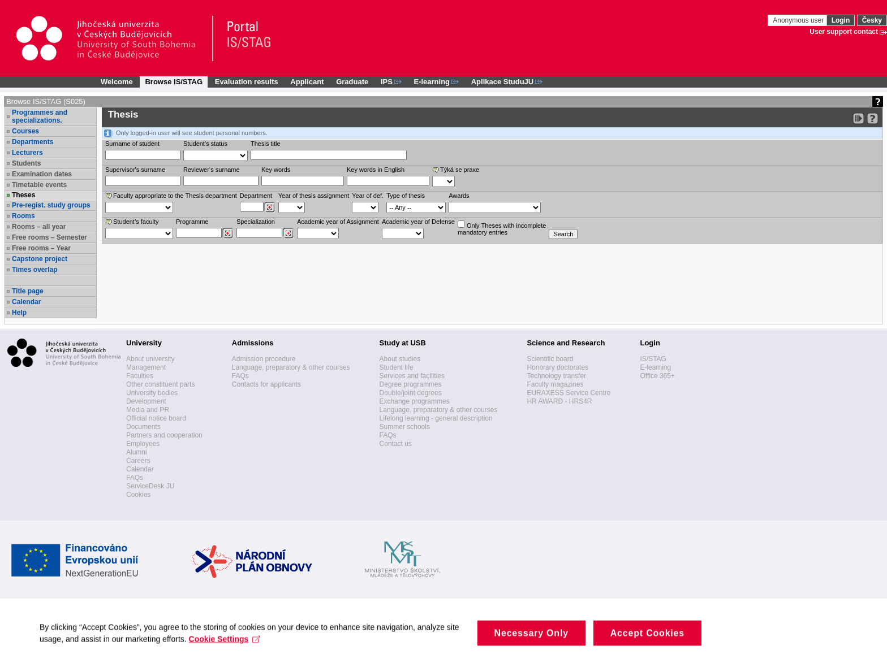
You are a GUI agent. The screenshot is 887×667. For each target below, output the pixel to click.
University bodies (152, 393)
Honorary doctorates (557, 367)
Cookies (138, 495)
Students (26, 163)
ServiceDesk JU (150, 486)
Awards (459, 195)
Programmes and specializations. (39, 116)
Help (19, 313)
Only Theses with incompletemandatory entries (502, 228)
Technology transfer (556, 376)
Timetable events (39, 185)
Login (841, 20)
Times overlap (34, 270)
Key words (275, 169)
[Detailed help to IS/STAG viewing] (873, 118)
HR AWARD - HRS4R (559, 401)
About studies (400, 359)
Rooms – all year (39, 227)
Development (146, 401)
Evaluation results (246, 81)
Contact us (396, 444)
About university (150, 359)
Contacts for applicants (266, 384)
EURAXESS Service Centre (568, 393)
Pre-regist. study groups (51, 205)
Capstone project (39, 259)
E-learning (655, 367)
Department (256, 195)
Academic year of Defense (418, 221)
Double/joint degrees (411, 393)
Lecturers (27, 153)
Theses (23, 195)
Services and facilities (412, 376)
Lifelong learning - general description (436, 418)
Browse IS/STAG (174, 81)
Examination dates (42, 174)
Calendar (26, 302)
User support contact (844, 32)
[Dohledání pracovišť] (269, 207)
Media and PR (147, 410)
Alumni (136, 452)
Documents (143, 427)
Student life (397, 367)
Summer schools (405, 427)
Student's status (205, 143)
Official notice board (156, 418)
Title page (28, 291)
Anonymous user (799, 20)
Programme (192, 221)
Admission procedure (264, 359)
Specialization (255, 221)
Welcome (117, 81)
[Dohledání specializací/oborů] (288, 233)
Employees (143, 444)
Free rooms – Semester (49, 237)
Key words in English (375, 169)
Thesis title (266, 143)
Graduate (352, 81)
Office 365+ (657, 376)
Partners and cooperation (164, 435)
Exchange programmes (415, 401)
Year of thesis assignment (314, 195)
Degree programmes (411, 384)
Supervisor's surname (135, 169)
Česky (872, 20)
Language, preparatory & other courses (291, 367)
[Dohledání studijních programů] (228, 233)
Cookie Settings (225, 650)
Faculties (139, 376)
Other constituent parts (160, 384)
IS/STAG (653, 359)
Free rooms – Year (41, 248)
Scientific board (550, 359)
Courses (25, 131)
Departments (32, 142)
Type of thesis (405, 195)
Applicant (307, 81)
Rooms (23, 216)
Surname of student (132, 143)
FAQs (134, 478)
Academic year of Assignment (338, 221)
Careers (138, 461)
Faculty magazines (555, 384)
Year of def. (368, 195)
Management (146, 367)
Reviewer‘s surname (211, 169)
